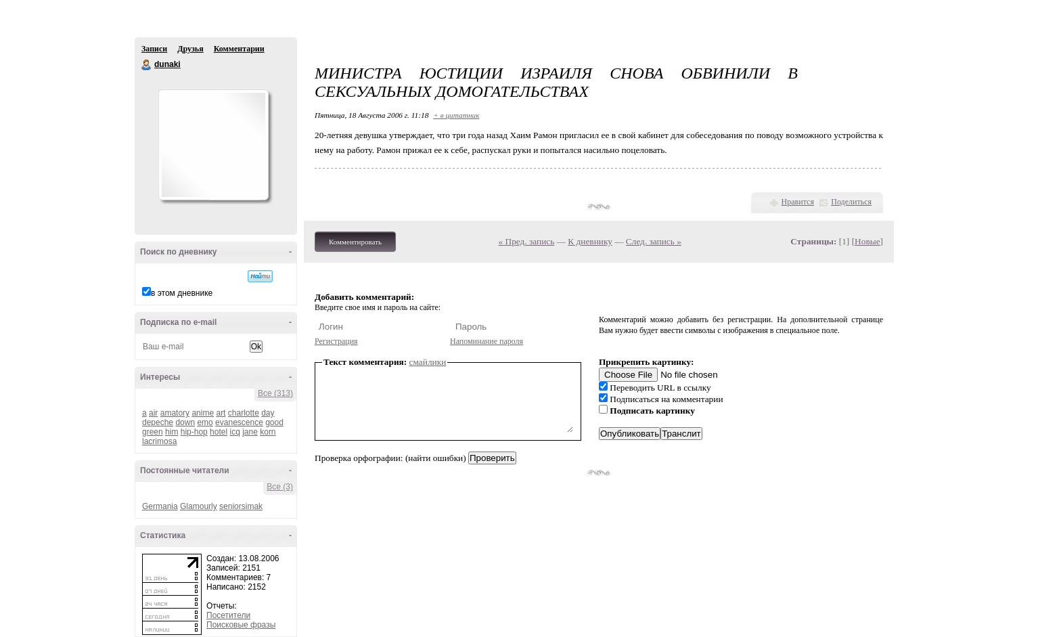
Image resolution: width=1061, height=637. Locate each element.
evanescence (239, 422)
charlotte (243, 413)
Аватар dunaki (213, 145)
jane (250, 432)
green (152, 432)
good (274, 422)
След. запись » (653, 241)
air (153, 413)
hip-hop (194, 432)
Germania (160, 506)
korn (267, 432)
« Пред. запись (527, 241)
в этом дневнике (181, 293)
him (171, 432)
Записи (154, 48)
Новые (867, 241)
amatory (174, 413)
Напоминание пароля (486, 341)
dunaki (146, 65)
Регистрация (336, 341)
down (185, 422)
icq (234, 432)
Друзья (190, 48)
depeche (157, 422)
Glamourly (198, 506)
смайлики (428, 362)
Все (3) (280, 486)
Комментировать (355, 242)
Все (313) (275, 393)
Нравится (798, 201)
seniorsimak (241, 506)
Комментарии (239, 48)
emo (204, 422)
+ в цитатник (456, 115)
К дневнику (590, 241)
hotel (218, 432)
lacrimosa (159, 441)
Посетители (228, 615)
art (220, 413)
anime (202, 413)
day (267, 413)
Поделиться (851, 201)
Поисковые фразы (240, 625)
